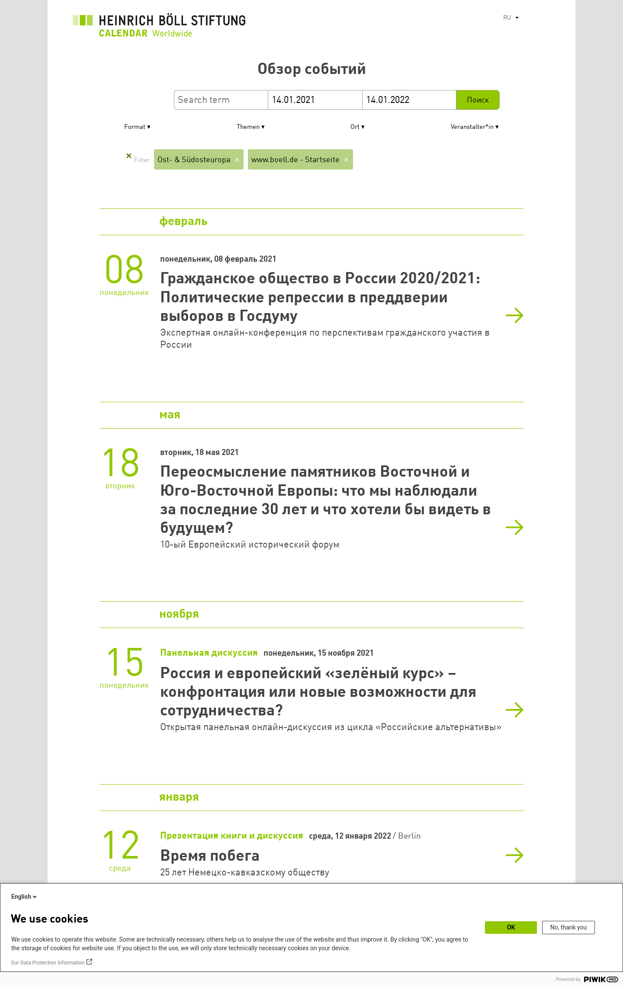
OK (511, 927)
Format (134, 127)
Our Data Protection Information (47, 963)
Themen (248, 127)
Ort (355, 127)
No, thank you (568, 927)
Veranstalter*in (472, 127)
